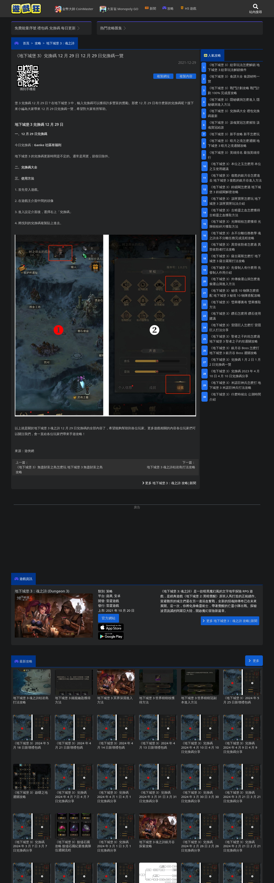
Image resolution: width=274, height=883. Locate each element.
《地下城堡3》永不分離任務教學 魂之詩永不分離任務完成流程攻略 (235, 235)
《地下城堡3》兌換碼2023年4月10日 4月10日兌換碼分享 (234, 373)
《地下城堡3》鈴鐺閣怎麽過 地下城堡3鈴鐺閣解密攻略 (235, 189)
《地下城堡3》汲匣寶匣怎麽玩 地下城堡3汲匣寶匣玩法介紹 (235, 201)
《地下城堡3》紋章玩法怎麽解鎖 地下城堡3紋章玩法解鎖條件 (233, 67)
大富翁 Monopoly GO (119, 9)
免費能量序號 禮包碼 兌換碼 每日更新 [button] (47, 28)
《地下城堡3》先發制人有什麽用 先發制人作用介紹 (235, 270)
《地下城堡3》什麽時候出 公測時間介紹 (235, 396)
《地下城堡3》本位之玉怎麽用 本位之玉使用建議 (235, 166)
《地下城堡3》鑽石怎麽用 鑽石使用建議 (235, 315)
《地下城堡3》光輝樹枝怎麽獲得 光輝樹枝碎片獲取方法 (235, 223)
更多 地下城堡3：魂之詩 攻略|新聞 (169, 483)
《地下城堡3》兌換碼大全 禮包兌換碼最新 (233, 113)
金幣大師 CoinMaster (74, 9)
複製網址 (163, 76)
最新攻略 (25, 661)
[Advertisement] (137, 539)
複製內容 (186, 76)
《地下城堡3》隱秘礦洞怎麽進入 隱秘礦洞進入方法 (233, 102)
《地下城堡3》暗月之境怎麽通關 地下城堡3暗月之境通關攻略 (233, 143)
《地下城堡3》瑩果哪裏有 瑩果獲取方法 (235, 304)
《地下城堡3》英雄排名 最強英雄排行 (233, 154)
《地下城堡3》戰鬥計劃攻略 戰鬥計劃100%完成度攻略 (233, 90)
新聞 (150, 8)
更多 (254, 660)
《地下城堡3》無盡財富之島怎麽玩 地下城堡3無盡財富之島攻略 (59, 467)
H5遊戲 (188, 8)
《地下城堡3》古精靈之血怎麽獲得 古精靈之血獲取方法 (234, 212)
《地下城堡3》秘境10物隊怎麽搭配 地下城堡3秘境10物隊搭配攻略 (235, 292)
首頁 (26, 43)
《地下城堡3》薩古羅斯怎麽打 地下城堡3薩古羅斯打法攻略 (235, 258)
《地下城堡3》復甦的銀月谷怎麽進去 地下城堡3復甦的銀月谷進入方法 (235, 177)
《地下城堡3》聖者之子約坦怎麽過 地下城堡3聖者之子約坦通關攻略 (234, 338)
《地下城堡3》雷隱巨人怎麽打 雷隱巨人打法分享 (235, 327)
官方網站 (108, 618)
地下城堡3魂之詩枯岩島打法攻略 (151, 464)
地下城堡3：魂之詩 (60, 43)
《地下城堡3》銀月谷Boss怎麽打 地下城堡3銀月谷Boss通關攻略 (234, 350)
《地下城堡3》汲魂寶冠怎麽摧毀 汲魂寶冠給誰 (233, 124)
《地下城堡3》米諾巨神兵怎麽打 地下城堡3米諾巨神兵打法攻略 (235, 385)
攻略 (168, 8)
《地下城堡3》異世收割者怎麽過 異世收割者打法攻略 (235, 246)
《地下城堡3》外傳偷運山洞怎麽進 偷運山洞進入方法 (234, 281)
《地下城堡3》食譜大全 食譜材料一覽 (233, 78)
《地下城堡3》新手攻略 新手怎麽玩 (233, 134)
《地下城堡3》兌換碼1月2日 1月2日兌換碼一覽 (235, 361)
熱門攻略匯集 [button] (113, 28)
